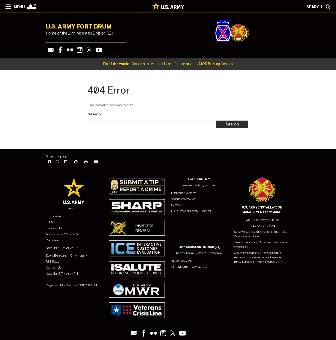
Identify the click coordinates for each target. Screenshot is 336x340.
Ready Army (53, 240)
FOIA (49, 222)
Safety (175, 205)
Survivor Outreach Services (252, 232)
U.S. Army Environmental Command (256, 253)
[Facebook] (49, 162)
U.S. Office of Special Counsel (191, 211)
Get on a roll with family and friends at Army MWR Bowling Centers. (168, 64)
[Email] (96, 162)
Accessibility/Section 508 (63, 234)
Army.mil (74, 208)
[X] (57, 162)
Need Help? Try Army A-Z (62, 248)
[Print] (86, 162)
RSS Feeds (52, 261)
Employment (53, 216)
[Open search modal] (319, 6)
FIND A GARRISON (262, 226)
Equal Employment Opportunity (66, 255)
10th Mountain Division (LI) (189, 267)
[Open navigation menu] (14, 6)
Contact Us (53, 267)
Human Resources (245, 242)
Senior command (181, 261)
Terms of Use (54, 228)
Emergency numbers (183, 193)
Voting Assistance (183, 199)
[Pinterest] (76, 162)
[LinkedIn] (65, 162)
